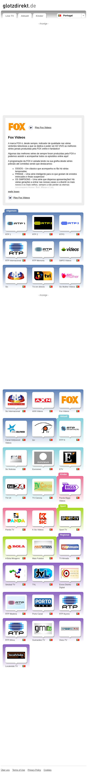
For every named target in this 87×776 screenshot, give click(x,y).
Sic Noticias (10, 469)
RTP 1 (8, 234)
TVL (34, 584)
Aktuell (25, 16)
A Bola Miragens (12, 558)
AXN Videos (37, 411)
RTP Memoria (38, 260)
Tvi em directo (38, 287)
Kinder (39, 16)
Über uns (5, 770)
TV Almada (64, 558)
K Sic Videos (37, 530)
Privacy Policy (34, 770)
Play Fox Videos (21, 197)
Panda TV (9, 530)
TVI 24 (8, 498)
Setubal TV (10, 584)
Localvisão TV (11, 666)
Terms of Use (18, 770)
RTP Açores (64, 614)
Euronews (36, 469)
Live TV (10, 16)
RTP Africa (10, 640)
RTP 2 (35, 234)
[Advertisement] (43, 69)
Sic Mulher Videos (67, 287)
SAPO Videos (65, 260)
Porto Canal (37, 614)
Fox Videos (64, 411)
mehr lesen (13, 191)
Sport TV (63, 530)
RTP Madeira (11, 614)
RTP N (62, 440)
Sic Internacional (12, 411)
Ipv (33, 440)
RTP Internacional (13, 260)
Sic (6, 287)
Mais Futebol (38, 558)
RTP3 (61, 234)
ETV (61, 469)
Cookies (47, 770)
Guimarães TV (38, 640)
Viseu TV (63, 640)
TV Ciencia (37, 498)
